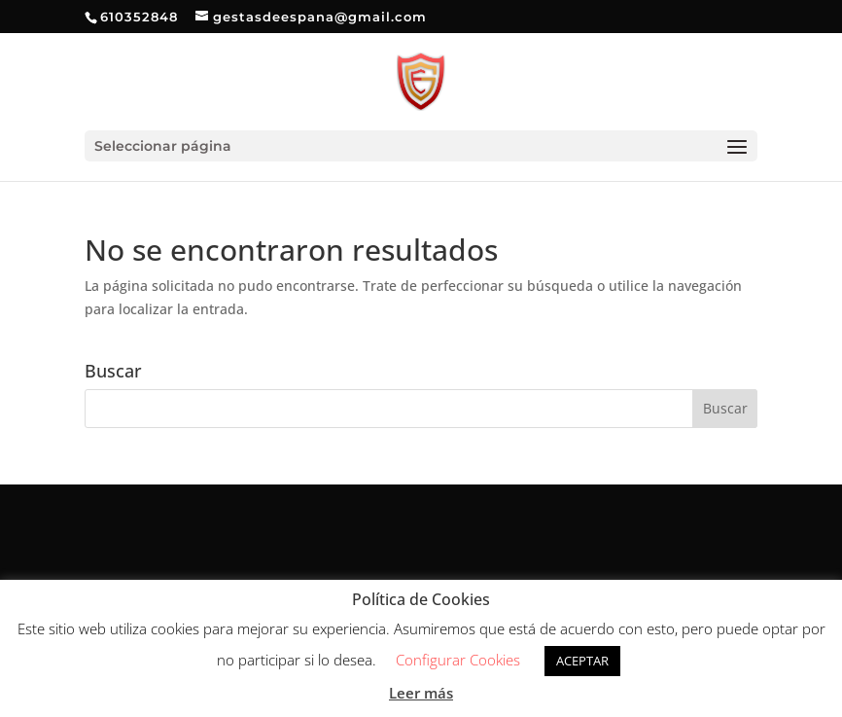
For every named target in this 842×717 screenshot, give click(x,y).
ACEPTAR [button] (582, 660)
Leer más (421, 692)
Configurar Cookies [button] (458, 659)
